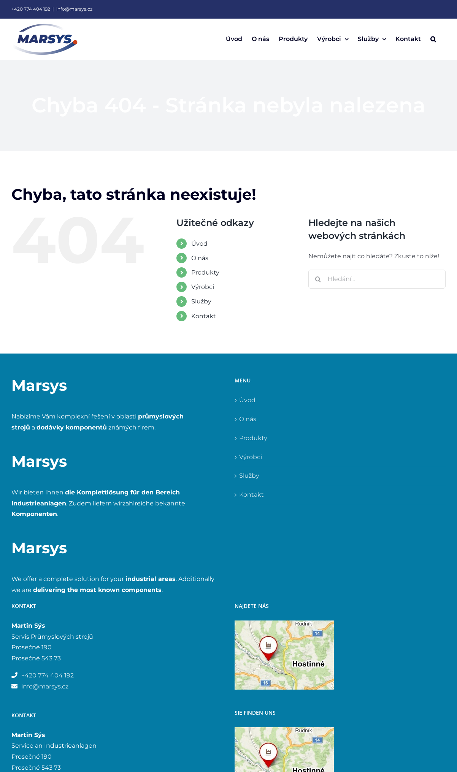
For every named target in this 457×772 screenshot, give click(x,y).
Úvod (199, 243)
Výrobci (202, 286)
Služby (201, 301)
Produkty (205, 272)
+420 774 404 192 (30, 9)
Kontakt (203, 316)
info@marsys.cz (74, 9)
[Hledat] (317, 279)
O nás (199, 258)
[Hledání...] (377, 279)
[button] (433, 39)
